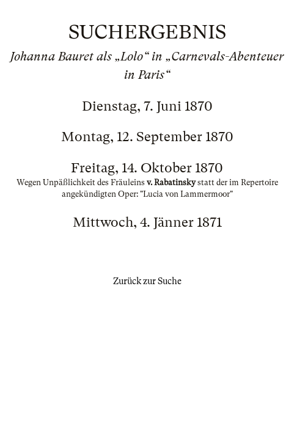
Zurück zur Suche (147, 281)
